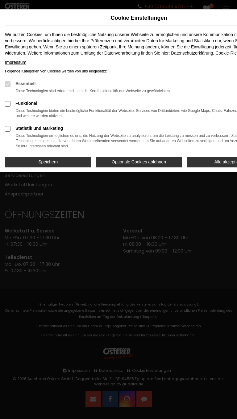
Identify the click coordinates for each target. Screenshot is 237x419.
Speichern (48, 161)
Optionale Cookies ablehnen (139, 161)
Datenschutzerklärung (192, 53)
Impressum (15, 62)
